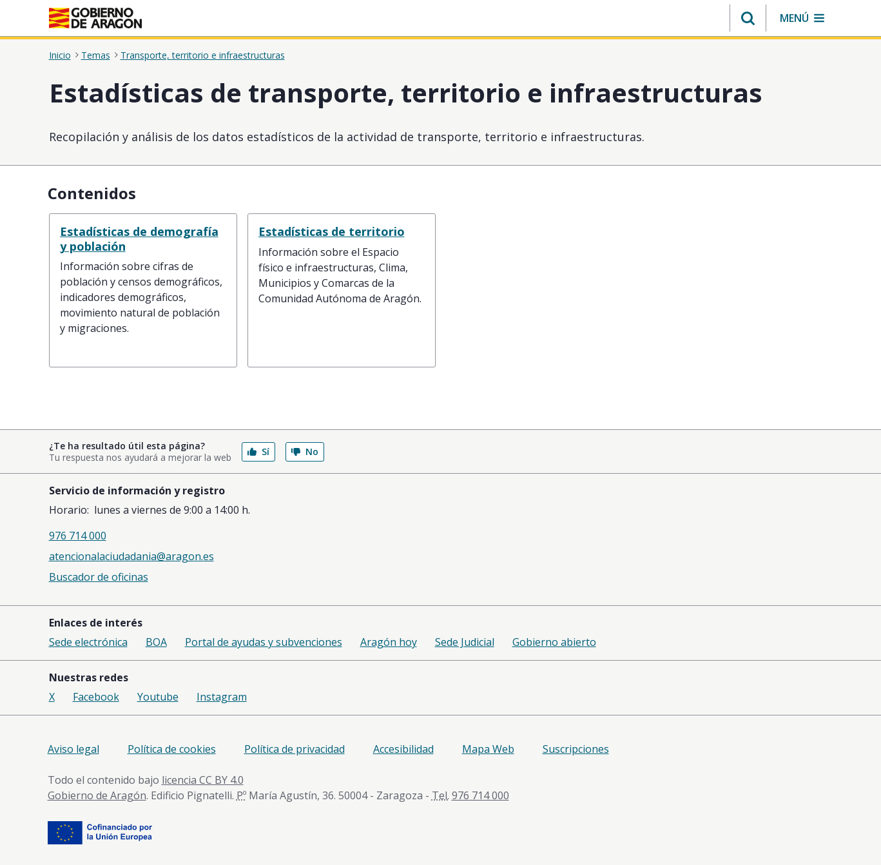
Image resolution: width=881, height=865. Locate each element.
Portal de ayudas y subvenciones (263, 642)
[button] (747, 18)
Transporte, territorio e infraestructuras (203, 55)
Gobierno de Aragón (97, 795)
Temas (95, 55)
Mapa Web (488, 749)
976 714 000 (77, 536)
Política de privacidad (294, 749)
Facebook (96, 697)
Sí (258, 451)
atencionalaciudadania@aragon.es (131, 556)
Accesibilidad (403, 749)
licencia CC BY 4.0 (203, 780)
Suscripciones (576, 749)
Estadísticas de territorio (331, 231)
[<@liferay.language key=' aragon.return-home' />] (95, 18)
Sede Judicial (464, 642)
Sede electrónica (88, 642)
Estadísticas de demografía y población (139, 239)
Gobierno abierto (554, 642)
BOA (156, 642)
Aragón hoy (388, 642)
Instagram (222, 697)
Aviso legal (73, 749)
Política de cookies (172, 749)
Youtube (158, 697)
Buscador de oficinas (98, 577)
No (304, 451)
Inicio (60, 55)
